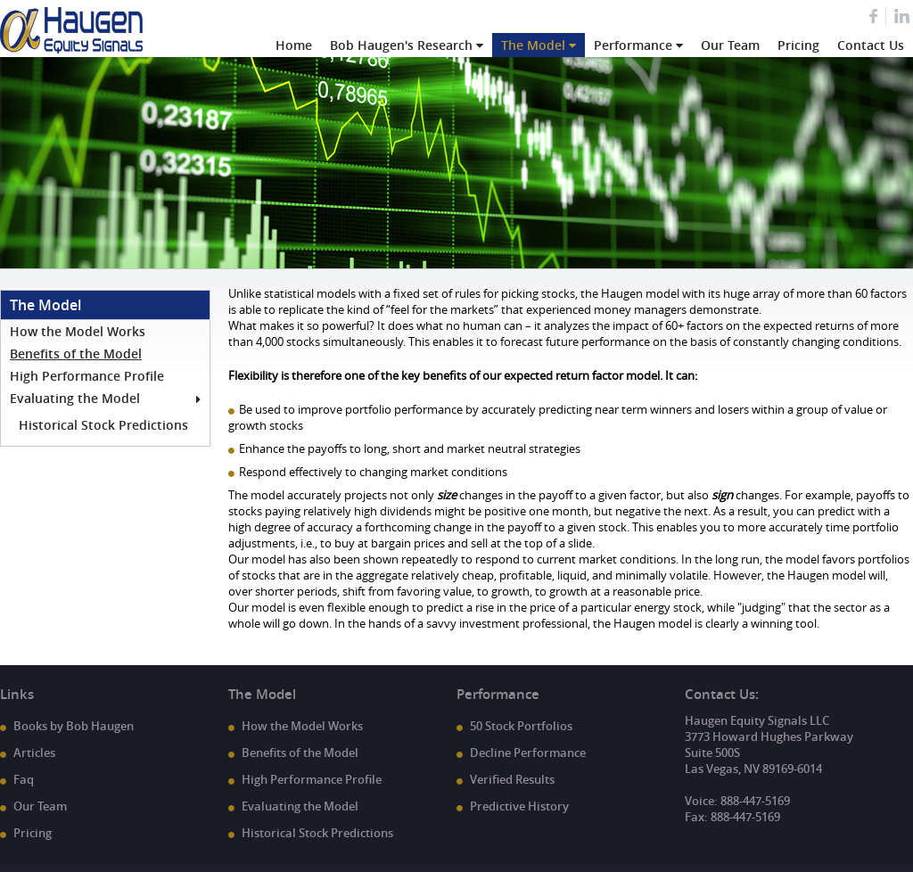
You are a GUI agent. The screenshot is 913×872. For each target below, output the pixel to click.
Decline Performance (528, 752)
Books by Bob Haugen (73, 726)
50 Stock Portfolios (521, 726)
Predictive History (519, 806)
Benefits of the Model (76, 353)
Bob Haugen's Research (401, 45)
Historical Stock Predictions (103, 424)
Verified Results (512, 779)
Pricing (798, 45)
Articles (34, 752)
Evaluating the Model (75, 398)
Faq (23, 779)
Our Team (730, 45)
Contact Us (870, 45)
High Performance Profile (87, 375)
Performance (633, 45)
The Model (533, 45)
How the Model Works (77, 331)
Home (294, 45)
